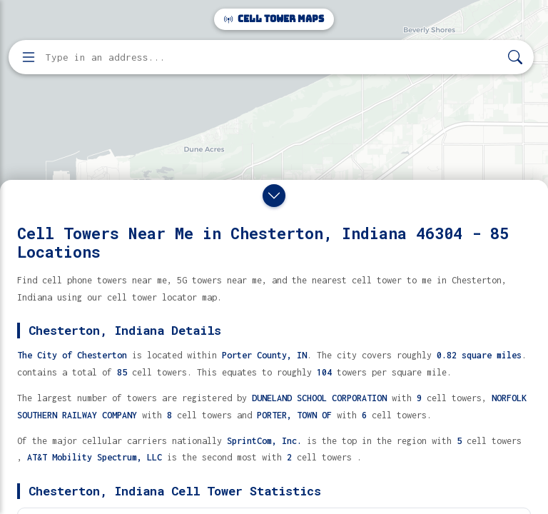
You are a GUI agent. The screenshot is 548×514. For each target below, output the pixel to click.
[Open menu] (28, 57)
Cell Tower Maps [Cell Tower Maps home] (274, 19)
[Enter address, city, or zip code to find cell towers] (272, 57)
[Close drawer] (274, 195)
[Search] (515, 57)
